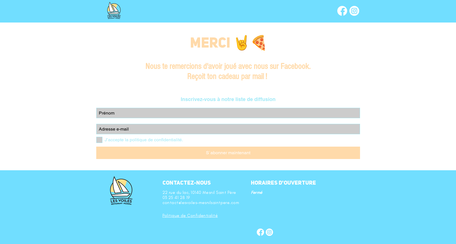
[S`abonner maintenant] (228, 153)
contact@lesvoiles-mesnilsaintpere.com (200, 202)
